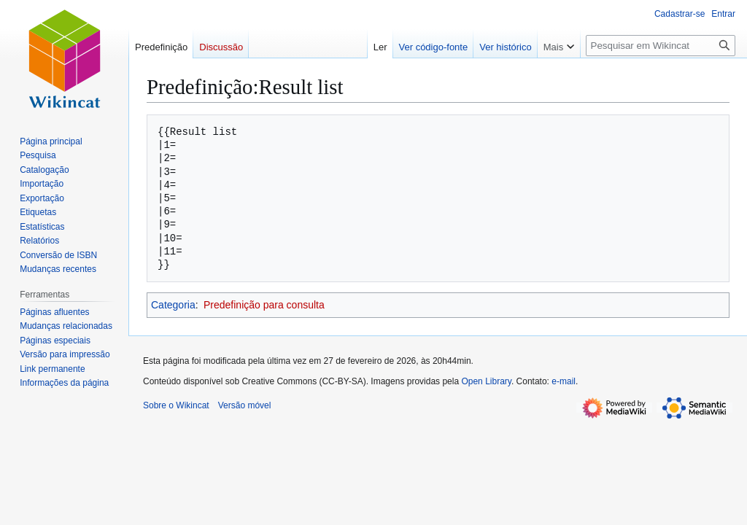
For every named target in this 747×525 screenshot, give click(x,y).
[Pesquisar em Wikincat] (660, 45)
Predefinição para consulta (264, 305)
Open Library (486, 381)
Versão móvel (244, 405)
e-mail (563, 381)
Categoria (173, 305)
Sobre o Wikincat (176, 405)
